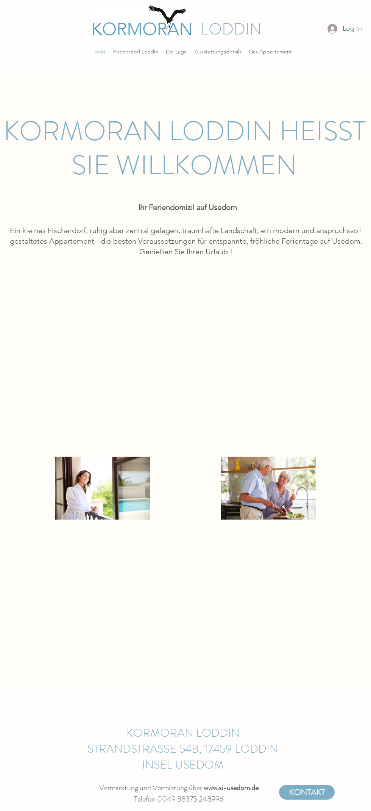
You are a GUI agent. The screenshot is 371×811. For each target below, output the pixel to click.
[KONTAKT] (307, 792)
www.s (212, 787)
